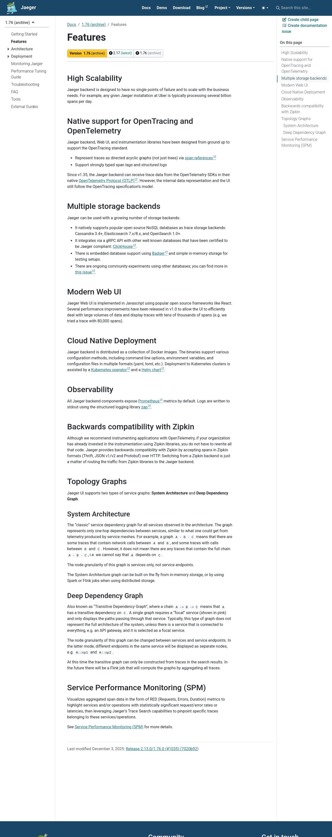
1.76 (148, 53)
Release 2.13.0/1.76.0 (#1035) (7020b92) (162, 748)
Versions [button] (244, 7)
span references (199, 158)
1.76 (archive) (94, 24)
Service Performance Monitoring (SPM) (299, 142)
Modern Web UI (294, 85)
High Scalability (294, 52)
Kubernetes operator (109, 369)
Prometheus (149, 401)
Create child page (300, 19)
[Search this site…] (301, 7)
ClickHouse (123, 246)
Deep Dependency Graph (304, 132)
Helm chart (151, 369)
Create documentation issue (304, 28)
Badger (158, 253)
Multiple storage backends (304, 78)
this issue (83, 272)
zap (144, 407)
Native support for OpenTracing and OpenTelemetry (297, 65)
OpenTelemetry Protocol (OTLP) (106, 180)
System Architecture (300, 125)
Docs (71, 24)
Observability (292, 99)
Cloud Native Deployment (303, 92)
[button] (222, 8)
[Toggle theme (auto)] (264, 8)
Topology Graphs (296, 118)
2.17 (120, 53)
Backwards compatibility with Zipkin (302, 109)
